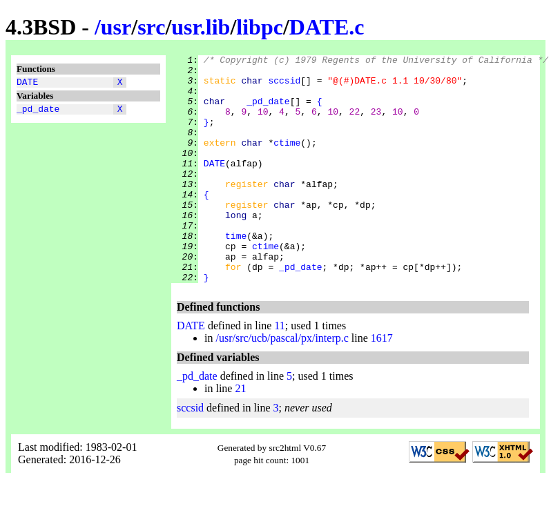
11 (279, 371)
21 (240, 434)
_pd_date (38, 112)
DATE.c (327, 26)
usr (116, 26)
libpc (259, 26)
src (151, 26)
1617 (382, 383)
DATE (27, 83)
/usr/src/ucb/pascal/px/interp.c (281, 383)
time (235, 272)
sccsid (284, 86)
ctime (286, 161)
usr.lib (200, 26)
